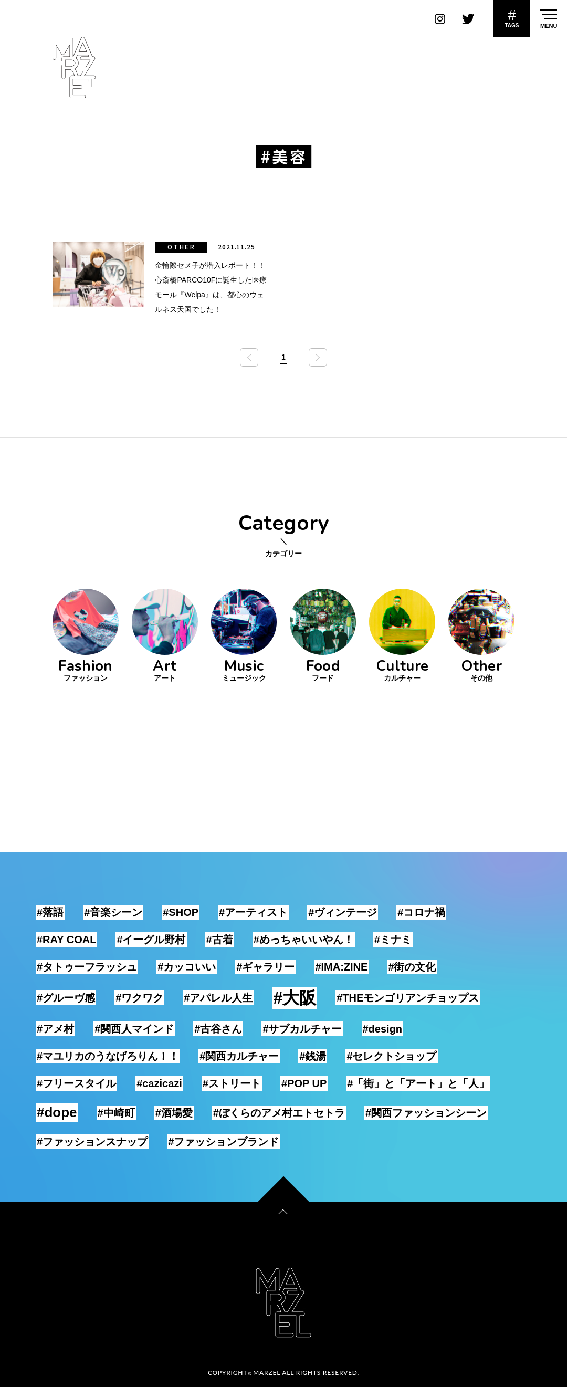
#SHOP (180, 912)
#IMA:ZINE (341, 967)
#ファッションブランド (223, 1142)
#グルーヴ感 (66, 998)
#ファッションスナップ (92, 1142)
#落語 (50, 912)
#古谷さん (218, 1029)
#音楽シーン (113, 912)
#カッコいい (187, 967)
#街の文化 (412, 967)
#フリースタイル (76, 1083)
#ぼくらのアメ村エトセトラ (279, 1113)
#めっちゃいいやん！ (304, 939)
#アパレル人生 (218, 998)
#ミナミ (393, 939)
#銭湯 (312, 1056)
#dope (57, 1112)
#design (383, 1029)
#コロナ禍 (421, 912)
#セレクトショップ (391, 1056)
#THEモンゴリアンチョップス (408, 998)
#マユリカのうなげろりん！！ (108, 1056)
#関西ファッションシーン (426, 1113)
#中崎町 (116, 1113)
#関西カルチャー (239, 1056)
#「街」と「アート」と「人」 (418, 1083)
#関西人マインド (134, 1029)
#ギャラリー (265, 967)
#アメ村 (55, 1029)
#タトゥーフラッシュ (87, 967)
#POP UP (304, 1083)
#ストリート (232, 1083)
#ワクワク (139, 998)
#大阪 (294, 997)
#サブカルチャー (302, 1029)
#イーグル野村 (151, 939)
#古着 (219, 939)
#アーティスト (253, 912)
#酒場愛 (174, 1113)
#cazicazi (159, 1083)
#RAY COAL (66, 939)
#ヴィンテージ (342, 912)
